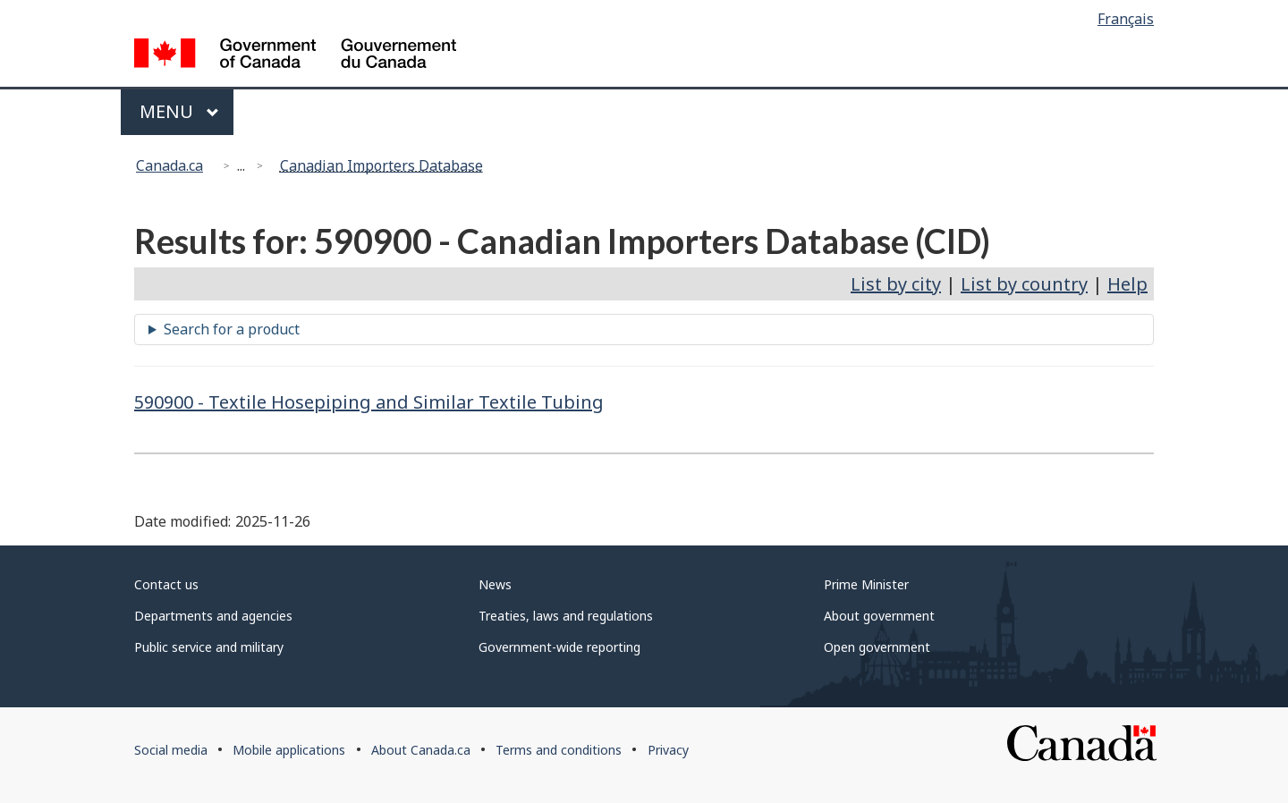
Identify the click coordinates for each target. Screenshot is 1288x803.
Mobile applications (289, 749)
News (495, 584)
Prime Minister (866, 584)
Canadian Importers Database (381, 165)
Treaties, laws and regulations (566, 615)
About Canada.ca (420, 749)
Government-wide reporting (559, 646)
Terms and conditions (559, 749)
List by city (896, 284)
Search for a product (232, 329)
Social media (171, 749)
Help (1127, 284)
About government (879, 615)
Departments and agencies (213, 615)
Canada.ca (169, 165)
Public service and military (209, 646)
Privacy (668, 749)
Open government (877, 646)
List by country (1024, 284)
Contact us (166, 584)
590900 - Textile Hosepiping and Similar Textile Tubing (369, 402)
